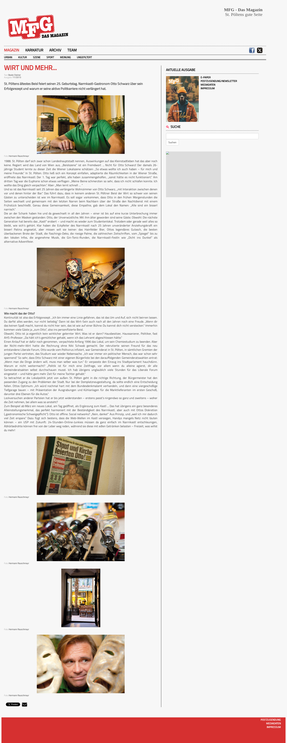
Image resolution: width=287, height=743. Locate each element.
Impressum (208, 88)
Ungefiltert (84, 57)
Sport (50, 57)
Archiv (55, 50)
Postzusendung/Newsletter (219, 81)
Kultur (22, 57)
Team (72, 50)
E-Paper (206, 77)
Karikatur (34, 50)
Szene (36, 57)
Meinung (65, 57)
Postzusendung (271, 720)
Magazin (11, 50)
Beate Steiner (14, 75)
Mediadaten (208, 85)
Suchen (172, 142)
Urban (8, 57)
